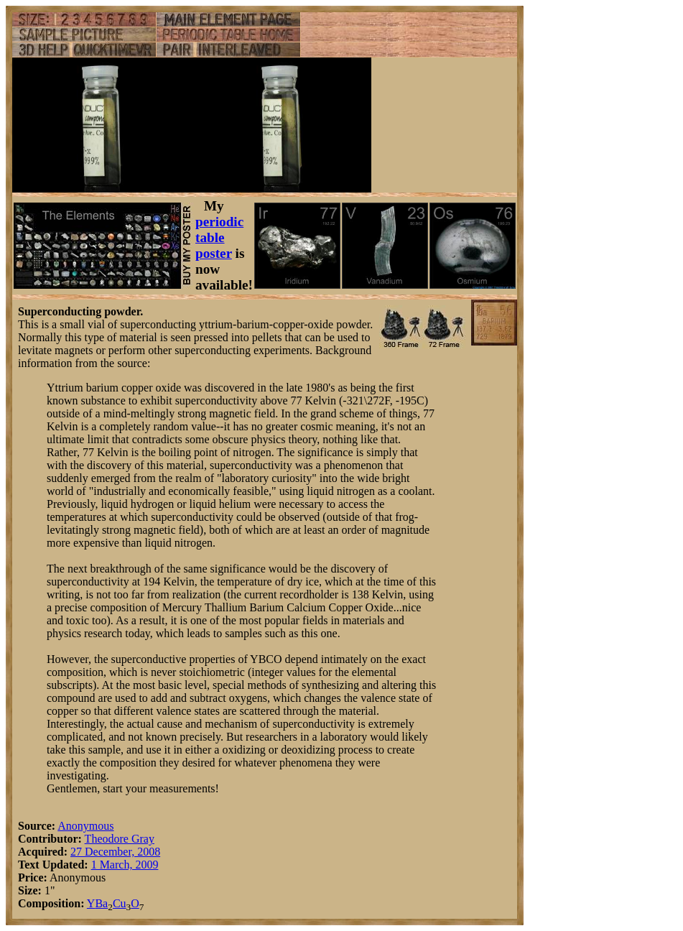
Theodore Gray (119, 839)
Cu (119, 903)
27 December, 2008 (115, 852)
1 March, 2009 (125, 864)
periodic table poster (219, 237)
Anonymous (85, 826)
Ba (101, 903)
